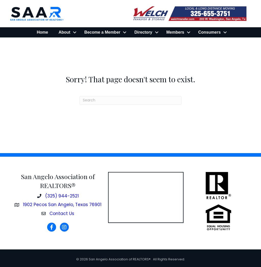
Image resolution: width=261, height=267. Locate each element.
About (64, 32)
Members (175, 32)
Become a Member (102, 32)
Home (42, 32)
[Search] (130, 100)
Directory (143, 32)
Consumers (209, 32)
